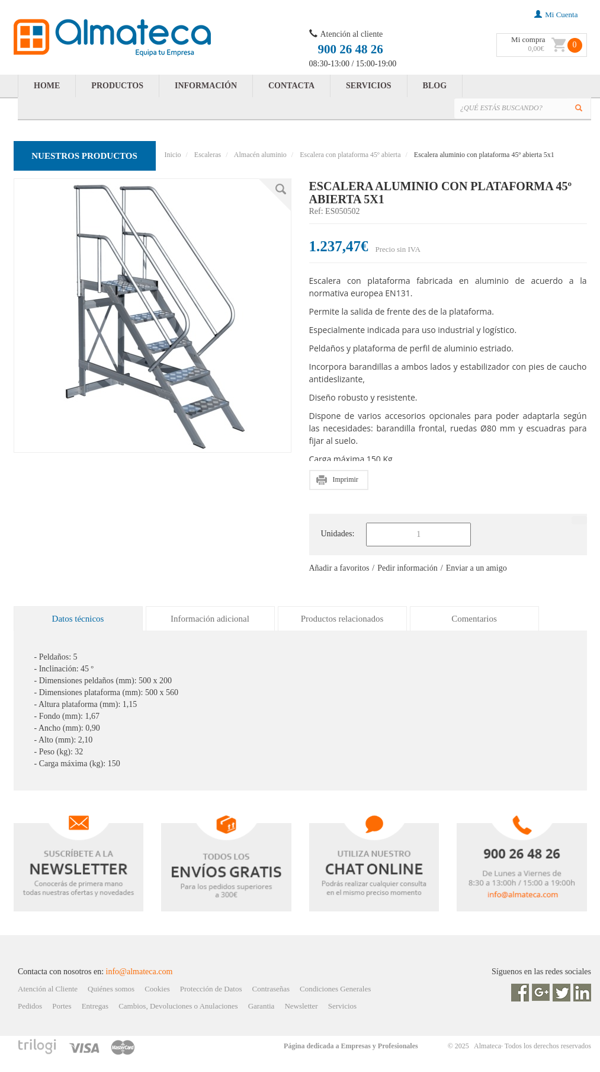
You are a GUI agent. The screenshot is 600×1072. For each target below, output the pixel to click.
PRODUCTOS (117, 85)
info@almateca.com (139, 971)
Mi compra (528, 39)
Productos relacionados (342, 618)
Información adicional (210, 618)
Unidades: (338, 533)
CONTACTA (291, 85)
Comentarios (474, 618)
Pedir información (407, 568)
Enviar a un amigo (476, 568)
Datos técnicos (78, 618)
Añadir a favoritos (339, 568)
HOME (47, 85)
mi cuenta (555, 14)
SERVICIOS (369, 85)
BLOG (435, 85)
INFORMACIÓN (206, 85)
